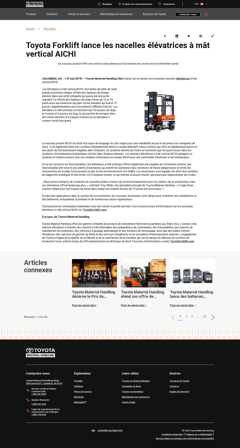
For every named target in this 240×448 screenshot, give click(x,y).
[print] (200, 36)
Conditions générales (172, 434)
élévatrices (183, 78)
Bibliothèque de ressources (116, 14)
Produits (31, 14)
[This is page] (213, 317)
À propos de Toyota (154, 14)
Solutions (52, 14)
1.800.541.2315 (38, 404)
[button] (173, 317)
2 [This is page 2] (186, 316)
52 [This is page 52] (205, 316)
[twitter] (188, 36)
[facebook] (164, 36)
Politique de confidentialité (199, 434)
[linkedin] (176, 36)
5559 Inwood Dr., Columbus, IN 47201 (44, 383)
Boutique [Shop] (107, 4)
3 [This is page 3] (192, 316)
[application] (94, 283)
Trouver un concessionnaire (137, 4)
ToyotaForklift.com (94, 209)
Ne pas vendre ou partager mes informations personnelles (185, 438)
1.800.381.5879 (38, 394)
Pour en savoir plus (84, 305)
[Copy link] (212, 36)
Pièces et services (79, 14)
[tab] (36, 14)
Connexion (169, 4)
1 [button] (180, 316)
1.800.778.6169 (38, 414)
